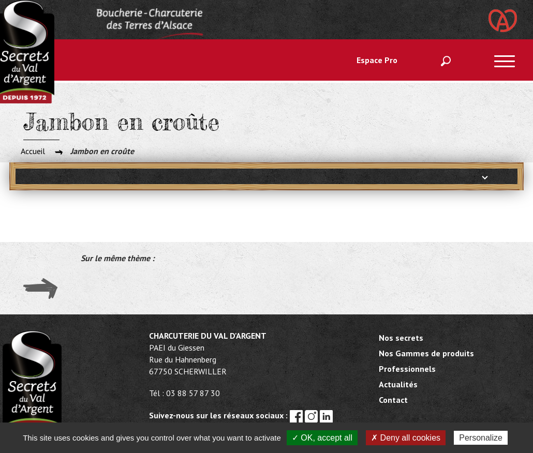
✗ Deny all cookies (405, 437)
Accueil (33, 151)
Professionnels (407, 369)
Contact (393, 400)
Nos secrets (401, 338)
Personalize (480, 437)
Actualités (398, 384)
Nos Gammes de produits (426, 353)
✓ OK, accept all (322, 437)
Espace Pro (377, 60)
